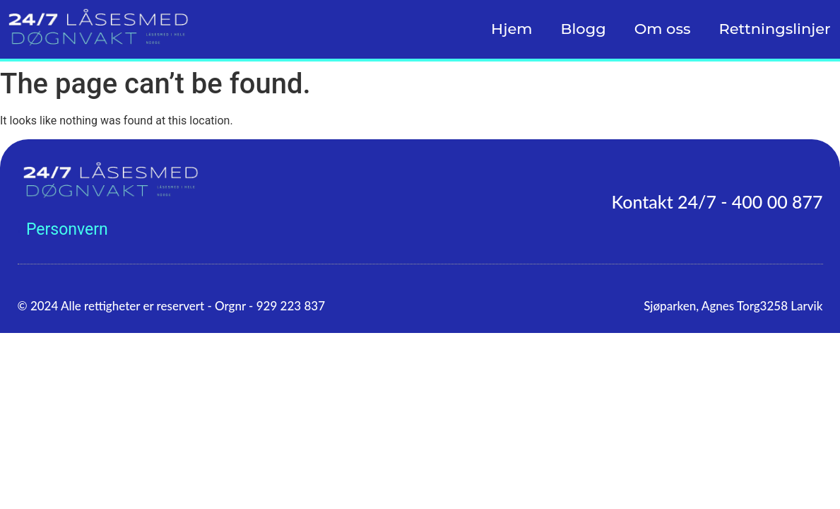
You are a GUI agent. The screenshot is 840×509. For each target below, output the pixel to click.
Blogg (583, 28)
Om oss (662, 28)
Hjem (512, 28)
